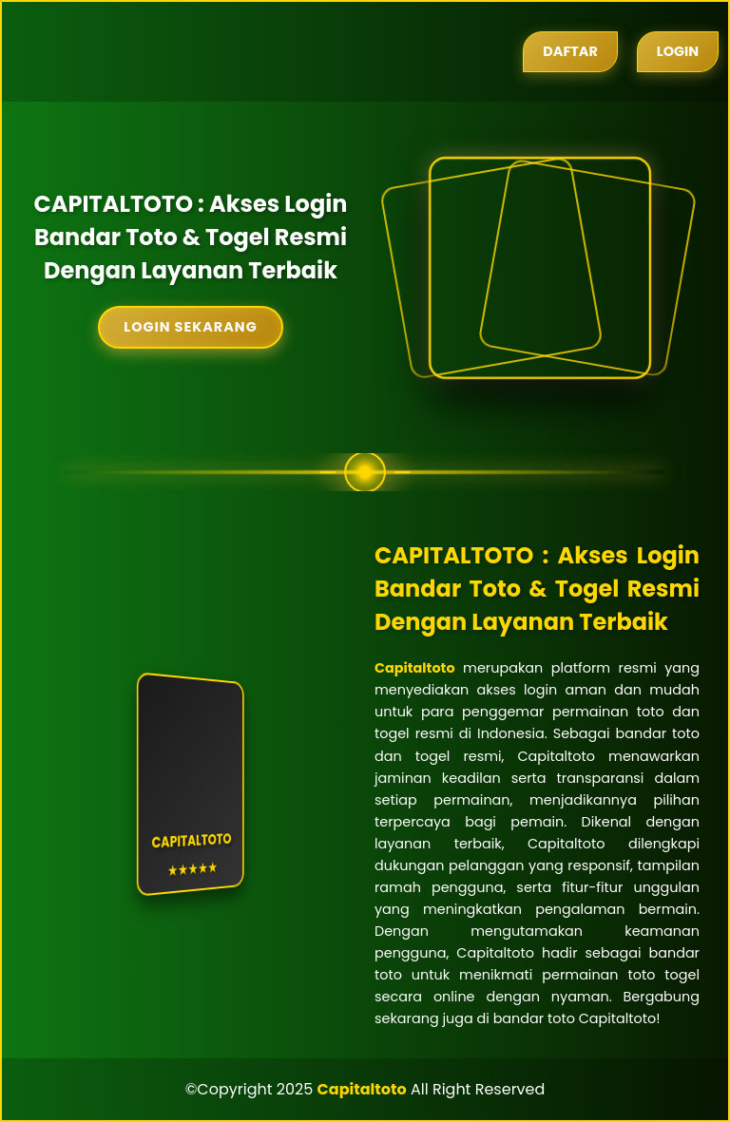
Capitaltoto (415, 667)
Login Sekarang (190, 326)
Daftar (570, 51)
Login (678, 51)
